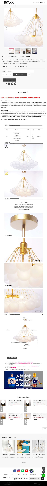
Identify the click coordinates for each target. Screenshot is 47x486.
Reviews (41, 474)
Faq (12, 474)
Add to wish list (29, 74)
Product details (22, 92)
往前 (39, 438)
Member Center (36, 2)
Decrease (3, 74)
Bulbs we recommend (10, 80)
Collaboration (33, 474)
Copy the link (15, 83)
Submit (42, 478)
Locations (6, 474)
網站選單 (44, 2)
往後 (44, 438)
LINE (12, 83)
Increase (10, 74)
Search (38, 2)
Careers (25, 474)
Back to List (24, 462)
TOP (44, 428)
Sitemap (35, 483)
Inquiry (18, 474)
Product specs (20, 71)
